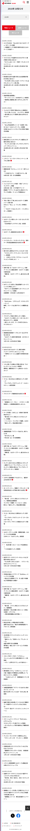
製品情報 (14, 3)
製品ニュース (8, 28)
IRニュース (15, 33)
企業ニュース (22, 28)
